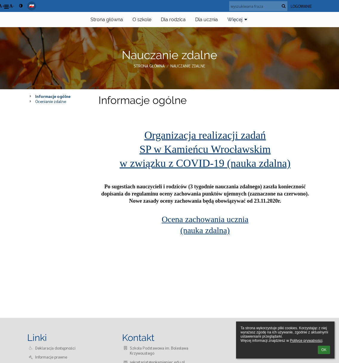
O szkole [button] (141, 19)
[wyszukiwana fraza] (258, 6)
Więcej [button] (238, 19)
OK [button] (323, 350)
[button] (31, 6)
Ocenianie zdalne (50, 101)
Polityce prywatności (306, 341)
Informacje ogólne (52, 96)
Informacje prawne (51, 356)
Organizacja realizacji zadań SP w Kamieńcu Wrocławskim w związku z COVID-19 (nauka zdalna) (205, 149)
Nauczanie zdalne (187, 65)
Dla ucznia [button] (206, 19)
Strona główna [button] (106, 19)
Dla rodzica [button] (173, 19)
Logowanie (301, 6)
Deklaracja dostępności (55, 347)
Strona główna (149, 65)
